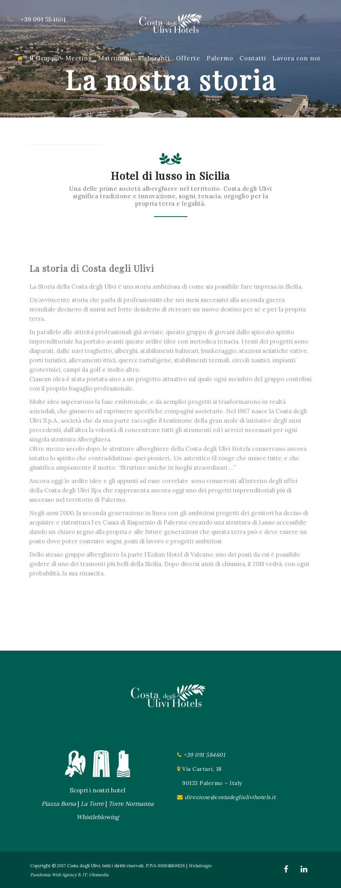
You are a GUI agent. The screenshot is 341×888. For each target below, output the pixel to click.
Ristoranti (154, 58)
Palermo (220, 58)
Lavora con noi (296, 58)
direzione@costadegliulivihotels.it (230, 797)
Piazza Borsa (59, 803)
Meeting (78, 58)
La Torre (92, 803)
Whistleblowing (97, 817)
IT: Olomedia (95, 874)
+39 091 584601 (204, 754)
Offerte (188, 58)
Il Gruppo (46, 58)
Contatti (252, 58)
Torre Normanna (131, 803)
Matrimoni (115, 58)
